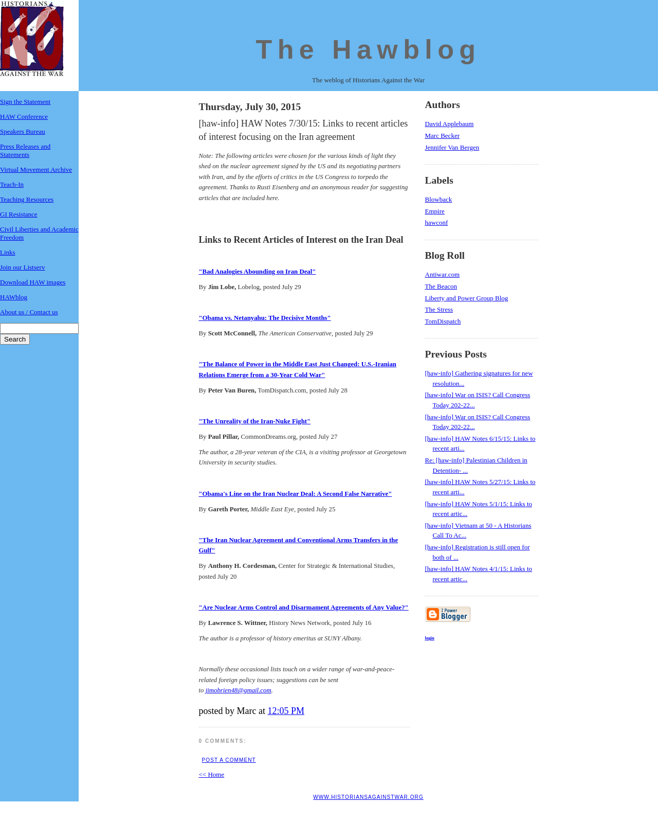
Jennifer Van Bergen (452, 147)
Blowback (438, 199)
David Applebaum (449, 124)
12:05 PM (285, 711)
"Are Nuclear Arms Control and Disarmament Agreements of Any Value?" (304, 607)
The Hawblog (368, 49)
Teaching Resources (26, 199)
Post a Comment (229, 760)
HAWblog (13, 297)
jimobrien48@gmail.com (238, 690)
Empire (435, 211)
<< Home (212, 774)
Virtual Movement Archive (36, 169)
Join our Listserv (22, 267)
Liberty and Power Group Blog (466, 298)
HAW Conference (24, 116)
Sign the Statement (25, 101)
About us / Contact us (29, 312)
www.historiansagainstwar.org (368, 797)
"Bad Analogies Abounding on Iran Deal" (257, 271)
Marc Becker (442, 135)
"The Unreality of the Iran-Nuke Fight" (255, 421)
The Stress (439, 309)
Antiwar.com (442, 274)
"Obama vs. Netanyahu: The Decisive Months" (265, 317)
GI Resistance (19, 214)
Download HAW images (32, 282)
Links (7, 252)
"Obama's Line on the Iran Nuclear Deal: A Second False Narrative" (295, 493)
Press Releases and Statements (25, 150)
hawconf (436, 222)
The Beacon (441, 286)
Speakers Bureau (22, 131)
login (429, 637)
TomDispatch (443, 321)
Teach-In (12, 184)
